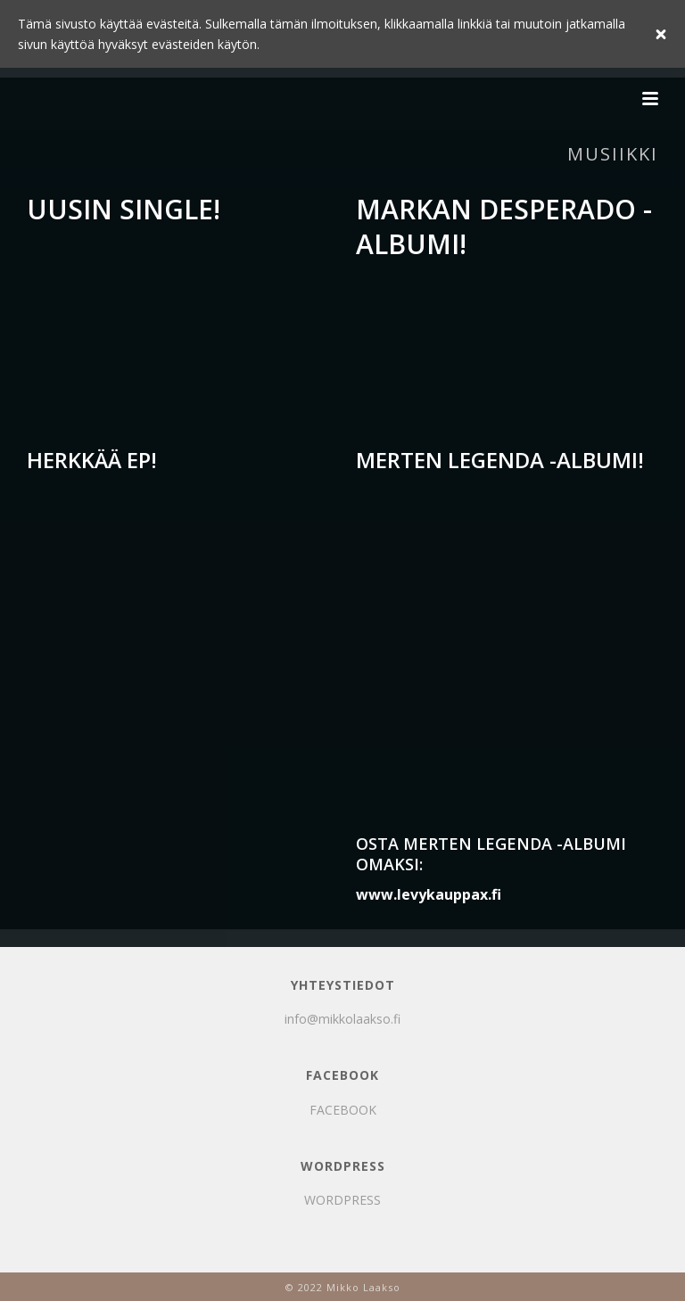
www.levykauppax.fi (428, 894)
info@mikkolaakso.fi (342, 1018)
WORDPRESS (342, 1199)
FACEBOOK (342, 1109)
